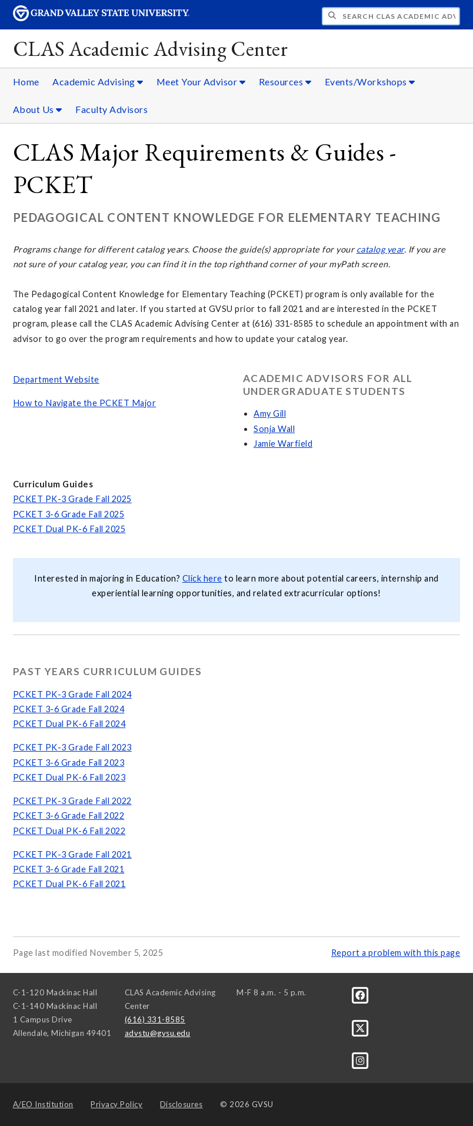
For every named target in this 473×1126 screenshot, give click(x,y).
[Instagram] (360, 1060)
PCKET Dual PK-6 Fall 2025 (69, 529)
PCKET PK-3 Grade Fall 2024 (72, 694)
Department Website (56, 379)
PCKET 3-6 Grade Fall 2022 (69, 816)
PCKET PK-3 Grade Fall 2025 (72, 499)
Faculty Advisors (111, 109)
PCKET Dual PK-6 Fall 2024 (69, 724)
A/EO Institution (43, 1104)
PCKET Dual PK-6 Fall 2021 (69, 884)
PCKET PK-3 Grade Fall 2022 (72, 801)
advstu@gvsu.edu (158, 1033)
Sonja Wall (274, 429)
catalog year (380, 249)
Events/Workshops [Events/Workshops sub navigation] (370, 81)
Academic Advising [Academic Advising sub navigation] (98, 81)
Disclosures (181, 1104)
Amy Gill (270, 413)
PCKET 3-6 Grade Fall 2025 (69, 514)
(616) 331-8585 (155, 1019)
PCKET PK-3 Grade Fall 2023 (72, 747)
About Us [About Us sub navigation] (37, 109)
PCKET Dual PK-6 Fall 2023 (69, 777)
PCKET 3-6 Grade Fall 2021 (69, 869)
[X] (360, 1027)
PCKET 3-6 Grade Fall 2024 (69, 709)
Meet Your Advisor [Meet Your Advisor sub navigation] (201, 81)
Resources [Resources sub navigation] (285, 81)
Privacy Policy (116, 1104)
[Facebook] (360, 994)
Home (26, 81)
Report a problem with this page (396, 953)
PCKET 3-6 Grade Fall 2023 (69, 763)
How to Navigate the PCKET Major (84, 403)
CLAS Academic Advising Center (150, 48)
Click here (202, 578)
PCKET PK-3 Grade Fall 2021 (72, 854)
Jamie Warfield (283, 444)
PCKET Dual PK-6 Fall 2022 (69, 831)
